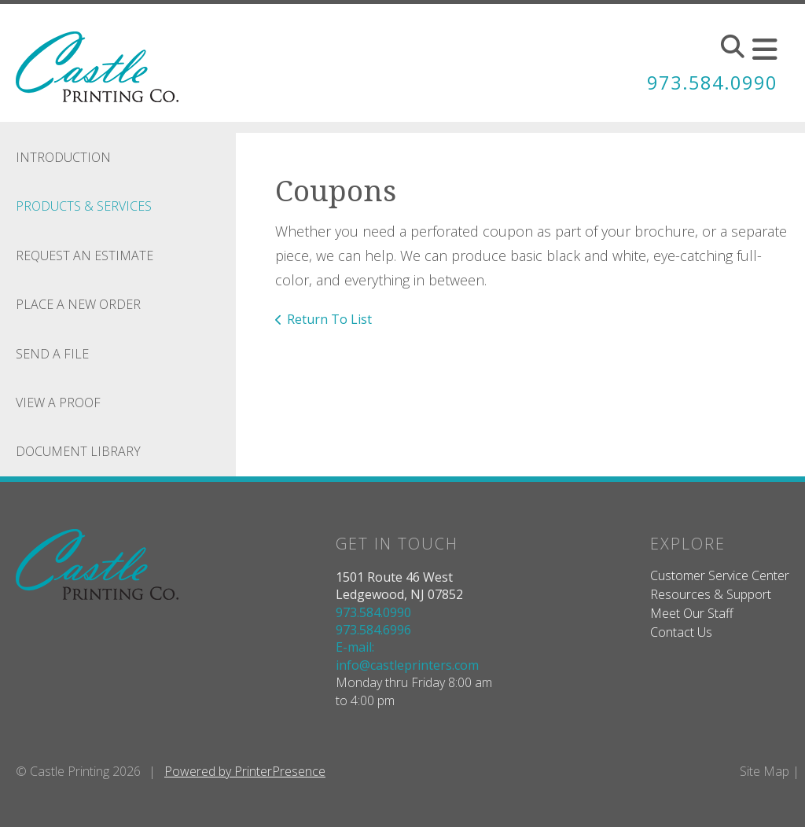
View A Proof (58, 402)
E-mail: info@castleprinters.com (407, 655)
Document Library (78, 451)
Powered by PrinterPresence (244, 771)
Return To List (329, 319)
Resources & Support (710, 594)
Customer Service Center (719, 575)
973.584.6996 (373, 629)
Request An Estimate (84, 255)
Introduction (63, 157)
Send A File (52, 353)
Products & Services (84, 206)
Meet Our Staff (691, 613)
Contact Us (681, 632)
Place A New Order (78, 304)
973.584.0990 (712, 82)
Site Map (764, 771)
